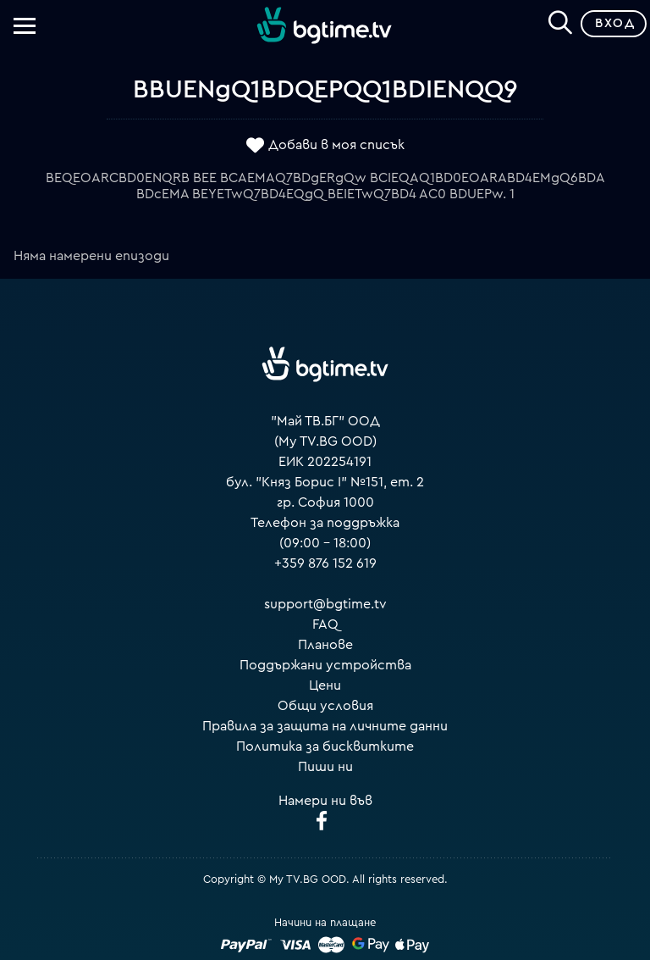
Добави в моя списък (336, 145)
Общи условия (325, 706)
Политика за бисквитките (325, 746)
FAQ (325, 624)
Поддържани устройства (325, 665)
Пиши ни (325, 767)
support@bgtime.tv (325, 604)
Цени (325, 685)
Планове (325, 645)
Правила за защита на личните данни (325, 726)
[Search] (560, 20)
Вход (615, 23)
